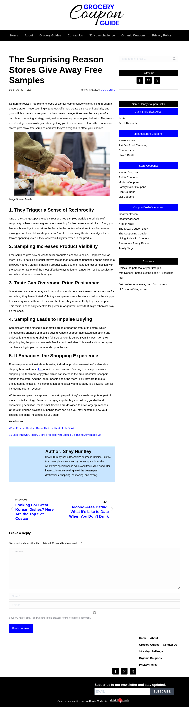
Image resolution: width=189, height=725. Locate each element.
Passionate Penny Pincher (134, 243)
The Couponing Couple (132, 233)
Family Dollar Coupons (132, 186)
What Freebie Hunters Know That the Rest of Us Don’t (41, 428)
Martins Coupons (129, 182)
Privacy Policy (148, 664)
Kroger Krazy (127, 223)
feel (40, 369)
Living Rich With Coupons (134, 238)
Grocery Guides (149, 644)
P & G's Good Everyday (133, 145)
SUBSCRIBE (162, 691)
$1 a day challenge (151, 651)
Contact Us (170, 644)
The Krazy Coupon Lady (133, 228)
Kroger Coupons (128, 172)
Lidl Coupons (127, 196)
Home (143, 638)
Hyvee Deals (126, 155)
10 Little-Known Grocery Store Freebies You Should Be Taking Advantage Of (55, 434)
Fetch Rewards (128, 123)
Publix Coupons (128, 177)
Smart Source (127, 140)
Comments (108, 89)
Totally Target (127, 248)
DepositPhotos (133, 272)
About (154, 638)
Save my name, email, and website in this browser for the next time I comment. (50, 617)
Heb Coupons (127, 191)
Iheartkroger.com (129, 218)
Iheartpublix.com (129, 214)
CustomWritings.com (134, 289)
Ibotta (122, 118)
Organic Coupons (150, 658)
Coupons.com (127, 150)
